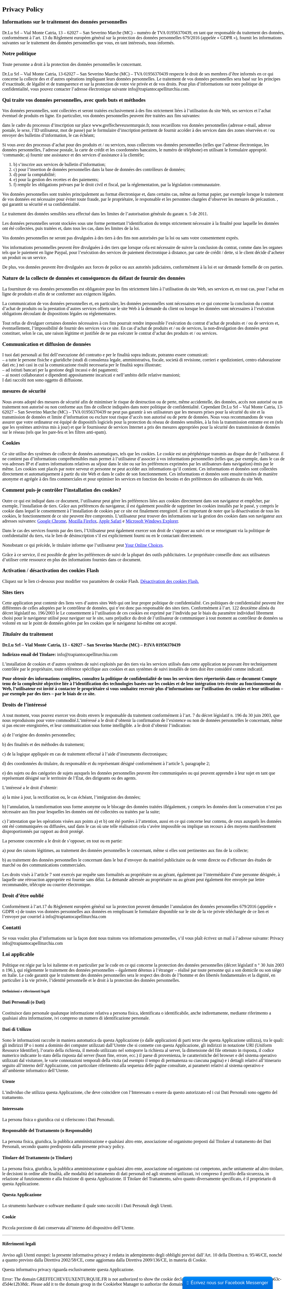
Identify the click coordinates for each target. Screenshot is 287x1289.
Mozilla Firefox (82, 521)
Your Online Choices (144, 545)
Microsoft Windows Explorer (152, 521)
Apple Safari (110, 521)
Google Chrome (51, 521)
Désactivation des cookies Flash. (169, 581)
